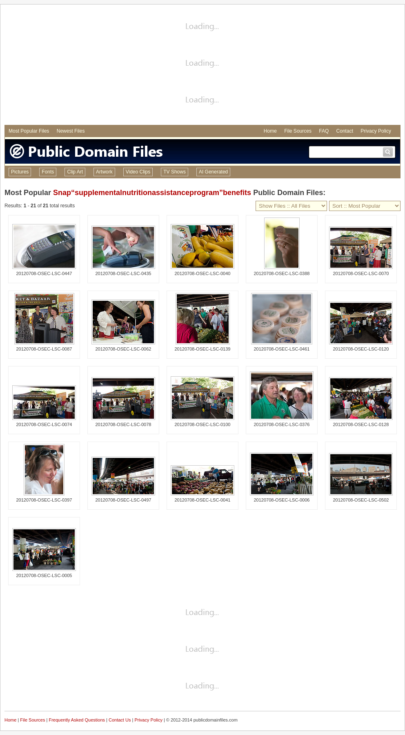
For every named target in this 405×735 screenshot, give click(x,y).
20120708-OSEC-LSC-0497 (123, 499)
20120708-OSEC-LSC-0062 (123, 348)
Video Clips (138, 172)
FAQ (324, 131)
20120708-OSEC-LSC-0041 (203, 499)
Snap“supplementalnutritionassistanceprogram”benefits (152, 193)
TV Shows (174, 172)
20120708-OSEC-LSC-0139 (203, 348)
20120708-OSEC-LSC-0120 (361, 348)
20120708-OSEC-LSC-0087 (44, 348)
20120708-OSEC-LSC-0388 (282, 273)
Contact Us (120, 719)
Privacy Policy (375, 131)
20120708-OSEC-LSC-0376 (282, 424)
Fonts (48, 172)
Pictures (20, 172)
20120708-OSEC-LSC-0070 (361, 273)
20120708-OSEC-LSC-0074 (44, 424)
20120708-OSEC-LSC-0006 (282, 499)
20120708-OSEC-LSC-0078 (123, 424)
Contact (344, 131)
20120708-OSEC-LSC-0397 (44, 499)
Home (270, 131)
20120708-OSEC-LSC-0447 (44, 273)
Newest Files (71, 131)
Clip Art (75, 172)
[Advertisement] (202, 66)
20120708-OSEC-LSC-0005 (44, 575)
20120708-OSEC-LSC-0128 (361, 424)
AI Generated (213, 172)
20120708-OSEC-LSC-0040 (203, 273)
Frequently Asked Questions (77, 719)
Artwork (104, 172)
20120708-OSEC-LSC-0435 (123, 273)
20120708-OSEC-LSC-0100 (203, 424)
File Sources (298, 131)
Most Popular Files (29, 131)
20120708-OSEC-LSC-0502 (361, 499)
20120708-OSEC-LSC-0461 (282, 348)
